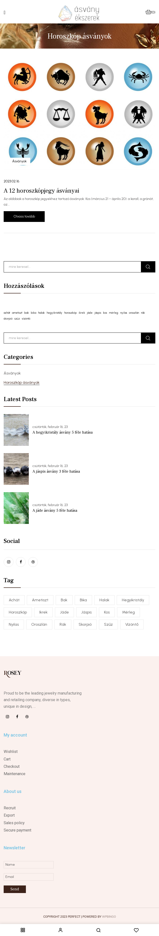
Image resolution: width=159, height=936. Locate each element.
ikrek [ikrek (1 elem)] (82, 312)
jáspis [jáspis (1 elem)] (98, 312)
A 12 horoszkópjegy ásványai (41, 191)
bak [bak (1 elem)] (26, 312)
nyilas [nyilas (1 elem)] (123, 312)
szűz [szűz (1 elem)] (17, 318)
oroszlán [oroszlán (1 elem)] (134, 312)
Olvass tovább (24, 216)
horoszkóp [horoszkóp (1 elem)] (70, 312)
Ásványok (12, 373)
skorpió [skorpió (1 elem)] (8, 318)
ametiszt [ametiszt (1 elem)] (17, 312)
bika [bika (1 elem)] (33, 312)
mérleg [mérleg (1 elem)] (113, 312)
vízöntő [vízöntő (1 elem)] (26, 318)
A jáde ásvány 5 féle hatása (54, 510)
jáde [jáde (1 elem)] (90, 312)
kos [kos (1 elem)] (105, 312)
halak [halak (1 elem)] (41, 312)
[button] (150, 12)
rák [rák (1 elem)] (143, 312)
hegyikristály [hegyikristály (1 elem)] (54, 312)
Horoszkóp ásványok (22, 382)
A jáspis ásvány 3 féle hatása (56, 471)
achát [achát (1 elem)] (7, 312)
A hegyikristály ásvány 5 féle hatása (62, 432)
